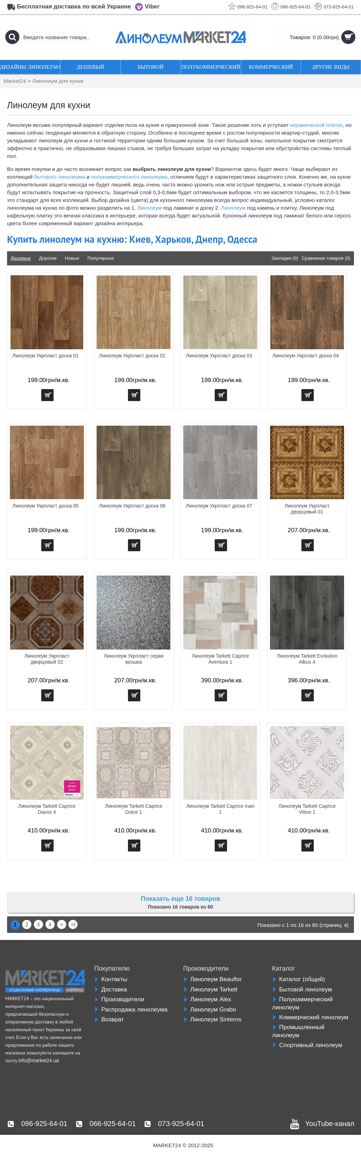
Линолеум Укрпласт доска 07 (219, 506)
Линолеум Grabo (209, 1009)
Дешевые (21, 258)
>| (73, 924)
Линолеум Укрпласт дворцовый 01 (307, 509)
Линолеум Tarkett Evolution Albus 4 (307, 659)
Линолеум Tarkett (210, 989)
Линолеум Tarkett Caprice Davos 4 (47, 809)
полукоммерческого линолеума (129, 177)
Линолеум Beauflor (212, 979)
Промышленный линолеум (298, 1031)
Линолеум (149, 208)
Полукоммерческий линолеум (302, 1003)
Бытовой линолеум (302, 989)
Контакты (110, 979)
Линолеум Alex (207, 999)
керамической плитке (316, 125)
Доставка (110, 989)
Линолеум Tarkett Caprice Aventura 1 (220, 659)
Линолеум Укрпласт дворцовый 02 (46, 659)
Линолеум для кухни (60, 81)
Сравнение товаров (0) (326, 258)
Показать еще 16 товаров (180, 898)
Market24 (15, 81)
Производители (119, 999)
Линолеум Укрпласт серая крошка (133, 659)
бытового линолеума (59, 177)
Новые (72, 258)
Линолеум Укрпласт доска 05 (45, 506)
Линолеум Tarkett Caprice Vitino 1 (307, 809)
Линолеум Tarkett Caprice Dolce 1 (134, 809)
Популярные (100, 258)
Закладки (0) (284, 258)
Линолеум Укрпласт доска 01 (45, 355)
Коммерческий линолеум (310, 1017)
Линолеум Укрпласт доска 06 (132, 506)
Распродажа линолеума (130, 1009)
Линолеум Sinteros (212, 1019)
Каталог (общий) (298, 979)
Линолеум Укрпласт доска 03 (219, 355)
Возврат (109, 1019)
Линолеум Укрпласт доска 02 (132, 355)
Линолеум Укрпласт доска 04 (306, 355)
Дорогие (48, 258)
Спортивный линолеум (307, 1045)
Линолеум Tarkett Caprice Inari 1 (220, 809)
